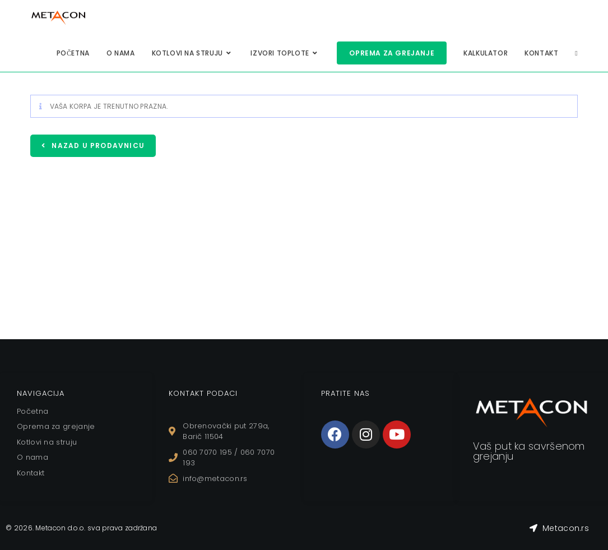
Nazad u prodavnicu (97, 145)
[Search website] (576, 53)
